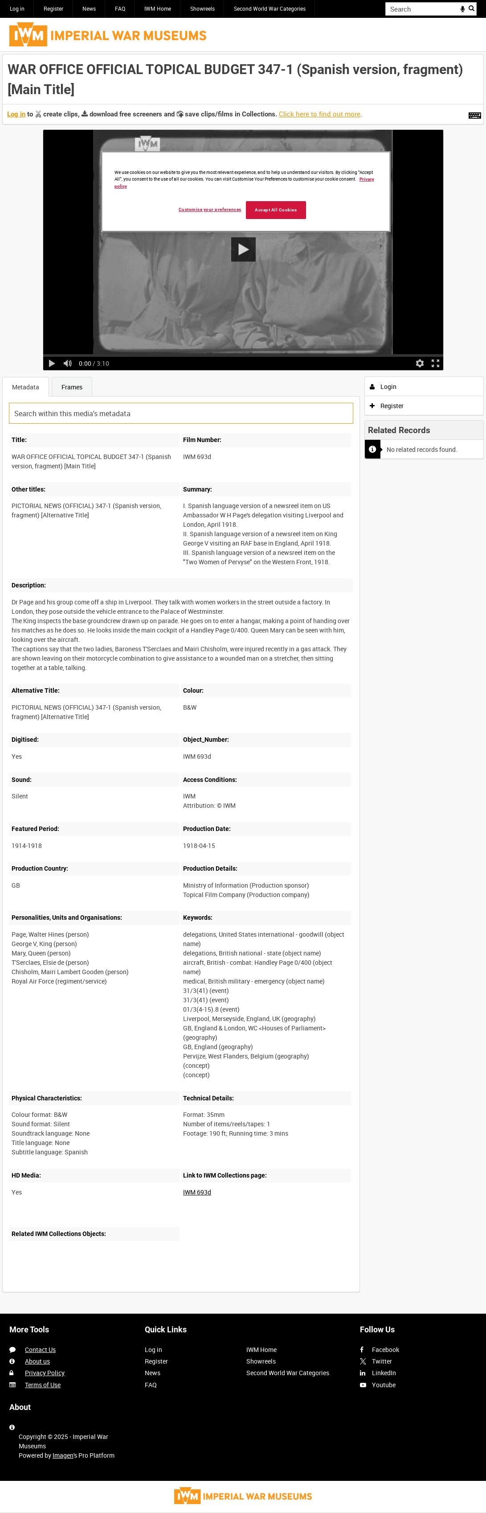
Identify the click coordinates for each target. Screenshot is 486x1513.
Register (53, 8)
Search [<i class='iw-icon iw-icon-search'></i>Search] (471, 8)
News (89, 8)
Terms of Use (43, 1385)
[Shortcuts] (475, 113)
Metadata (25, 387)
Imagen (63, 1455)
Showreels (202, 8)
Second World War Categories (270, 8)
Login (383, 386)
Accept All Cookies (276, 209)
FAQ (120, 8)
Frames (71, 387)
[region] (246, 191)
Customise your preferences (210, 209)
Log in (17, 8)
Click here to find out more (319, 113)
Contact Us (40, 1349)
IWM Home (157, 8)
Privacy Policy (45, 1372)
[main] (243, 678)
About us (37, 1361)
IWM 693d (197, 1192)
